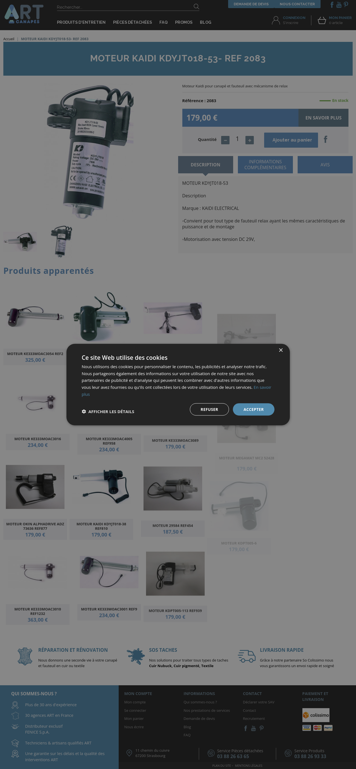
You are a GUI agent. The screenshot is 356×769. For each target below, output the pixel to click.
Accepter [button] (253, 409)
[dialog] (178, 384)
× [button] (281, 350)
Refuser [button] (209, 409)
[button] (108, 411)
